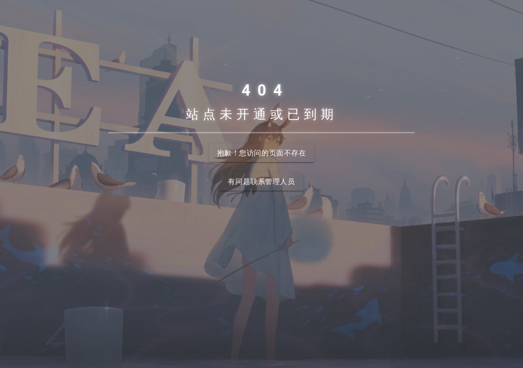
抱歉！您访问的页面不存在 (261, 153)
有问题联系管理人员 (261, 181)
